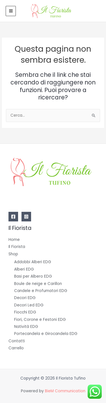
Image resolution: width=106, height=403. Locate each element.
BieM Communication (65, 391)
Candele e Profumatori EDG (40, 290)
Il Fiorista (16, 246)
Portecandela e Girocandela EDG (45, 333)
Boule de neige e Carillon (38, 283)
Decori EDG (25, 297)
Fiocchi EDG (25, 312)
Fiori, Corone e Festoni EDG (40, 319)
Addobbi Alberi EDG (32, 262)
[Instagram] (26, 216)
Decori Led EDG (29, 305)
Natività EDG (26, 326)
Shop (13, 254)
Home (14, 239)
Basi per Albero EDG (33, 276)
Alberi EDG (24, 269)
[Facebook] (13, 216)
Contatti (16, 341)
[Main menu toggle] (11, 11)
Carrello (16, 348)
